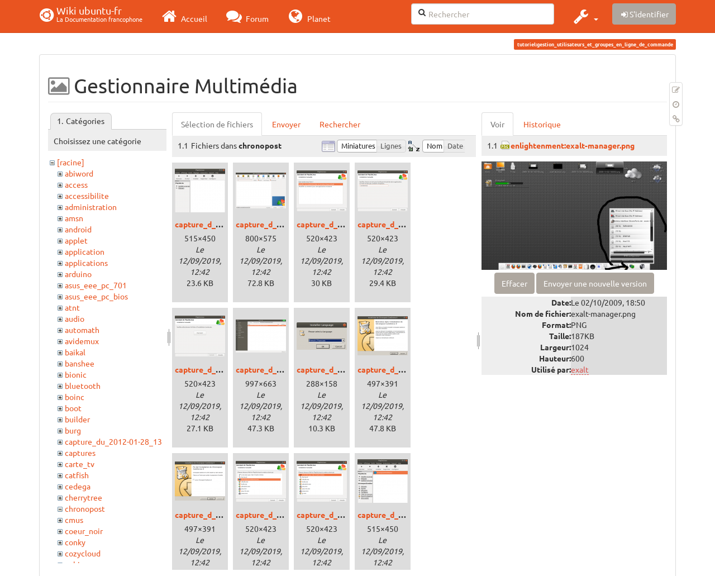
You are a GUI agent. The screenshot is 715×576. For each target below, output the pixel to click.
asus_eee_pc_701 (96, 285)
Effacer (514, 283)
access (76, 184)
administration (91, 207)
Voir (497, 124)
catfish (77, 475)
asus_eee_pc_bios (96, 296)
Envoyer (286, 124)
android (78, 229)
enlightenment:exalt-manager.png (573, 145)
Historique (542, 124)
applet (76, 240)
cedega (77, 486)
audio (74, 318)
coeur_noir (84, 531)
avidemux (82, 341)
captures (80, 453)
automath (82, 330)
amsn (74, 218)
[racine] (70, 162)
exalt (580, 369)
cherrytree (83, 497)
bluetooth (83, 385)
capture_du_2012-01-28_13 (113, 441)
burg (73, 430)
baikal (75, 352)
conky (75, 542)
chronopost (85, 508)
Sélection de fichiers (217, 124)
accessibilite (87, 196)
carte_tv (79, 464)
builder (77, 419)
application (84, 251)
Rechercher (340, 124)
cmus (74, 520)
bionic (76, 374)
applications (86, 263)
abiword (79, 173)
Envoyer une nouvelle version (595, 283)
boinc (74, 397)
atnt (72, 307)
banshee (79, 363)
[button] (585, 16)
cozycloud (83, 553)
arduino (78, 274)
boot (73, 408)
